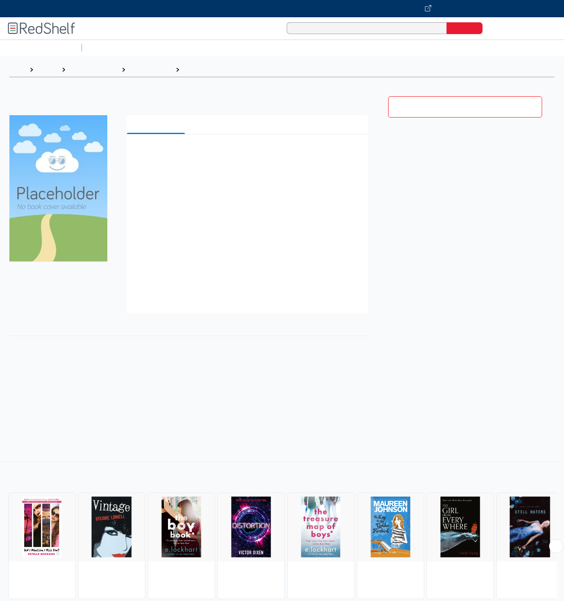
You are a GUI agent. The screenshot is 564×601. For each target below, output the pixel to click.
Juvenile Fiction (150, 69)
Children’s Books (519, 47)
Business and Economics (303, 47)
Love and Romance (211, 69)
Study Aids (106, 47)
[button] (249, 152)
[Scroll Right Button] (556, 546)
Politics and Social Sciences (386, 47)
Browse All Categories (41, 47)
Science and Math (153, 47)
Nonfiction (474, 47)
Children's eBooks (93, 69)
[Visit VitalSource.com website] (282, 8)
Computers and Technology (223, 47)
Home (17, 69)
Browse (47, 69)
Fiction (443, 47)
